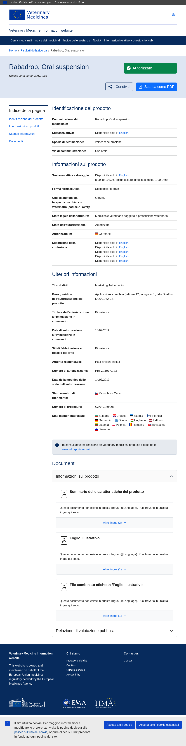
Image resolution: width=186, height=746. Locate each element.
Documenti (16, 141)
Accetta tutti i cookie (119, 724)
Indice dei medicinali (47, 40)
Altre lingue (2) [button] (114, 522)
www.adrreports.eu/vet (76, 449)
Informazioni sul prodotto (25, 126)
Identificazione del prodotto (26, 119)
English (123, 132)
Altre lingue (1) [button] (114, 569)
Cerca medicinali (21, 40)
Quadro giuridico (75, 669)
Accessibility (73, 674)
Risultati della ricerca (33, 50)
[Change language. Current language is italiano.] (173, 14)
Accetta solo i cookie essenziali (159, 724)
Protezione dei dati (76, 660)
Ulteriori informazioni (22, 133)
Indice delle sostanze (76, 40)
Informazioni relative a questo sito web (128, 40)
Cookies (71, 665)
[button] (119, 87)
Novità (97, 40)
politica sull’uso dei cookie (30, 732)
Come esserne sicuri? (69, 2)
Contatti (128, 660)
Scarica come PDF (156, 87)
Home (13, 50)
